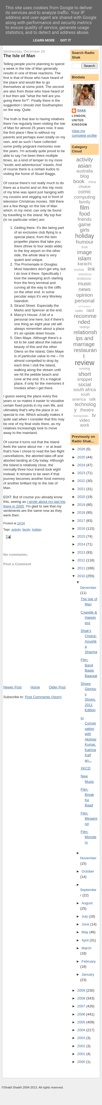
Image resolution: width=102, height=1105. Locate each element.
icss (85, 247)
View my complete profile (84, 133)
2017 (81, 521)
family (26, 529)
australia (84, 171)
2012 (81, 560)
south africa (84, 389)
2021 (81, 489)
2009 (81, 990)
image (84, 252)
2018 (81, 512)
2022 (81, 481)
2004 (81, 1030)
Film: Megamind (89, 818)
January (88, 974)
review (84, 362)
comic (84, 191)
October (88, 871)
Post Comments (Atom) (43, 697)
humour (84, 242)
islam (84, 258)
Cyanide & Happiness (89, 617)
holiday (37, 529)
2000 (81, 1062)
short (84, 374)
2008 (81, 998)
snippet (84, 379)
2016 (81, 528)
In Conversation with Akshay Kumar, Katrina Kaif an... (89, 739)
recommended (85, 319)
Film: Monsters (89, 837)
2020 (81, 497)
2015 (81, 536)
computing (84, 197)
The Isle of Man (19, 55)
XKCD (86, 768)
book (78, 181)
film (84, 207)
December (88, 588)
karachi (85, 263)
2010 (81, 576)
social (84, 384)
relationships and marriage (85, 338)
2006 (81, 1014)
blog (84, 176)
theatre (87, 410)
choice (84, 186)
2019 (81, 505)
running (84, 369)
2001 (81, 1054)
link (91, 269)
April (86, 940)
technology (85, 407)
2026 (81, 449)
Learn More (44, 40)
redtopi (85, 327)
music (84, 283)
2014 (81, 544)
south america (81, 396)
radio (79, 311)
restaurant (85, 353)
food (84, 214)
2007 (81, 1006)
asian (84, 165)
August (87, 903)
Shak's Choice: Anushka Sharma (89, 641)
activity (16, 529)
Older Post (57, 687)
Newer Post (12, 687)
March (86, 948)
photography (85, 306)
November (88, 858)
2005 (81, 1022)
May (85, 932)
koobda (79, 269)
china (92, 182)
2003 (81, 1038)
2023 (81, 473)
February (89, 961)
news (85, 289)
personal (85, 301)
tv (94, 415)
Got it (65, 40)
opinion (84, 295)
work (84, 425)
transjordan (80, 415)
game (85, 224)
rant (90, 310)
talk (92, 399)
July (85, 916)
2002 (81, 1046)
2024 (81, 465)
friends (85, 219)
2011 (81, 568)
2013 (81, 552)
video (84, 420)
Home (35, 687)
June (86, 924)
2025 (81, 457)
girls (84, 230)
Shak (81, 110)
